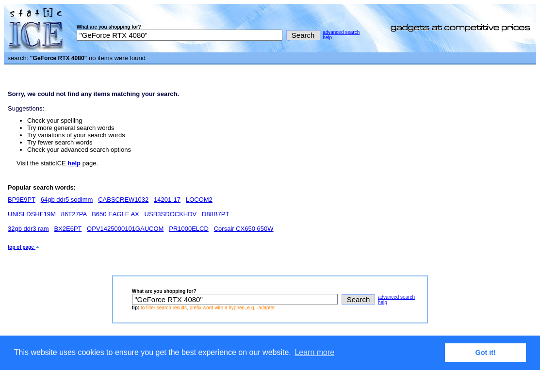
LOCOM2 (199, 199)
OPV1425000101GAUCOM (125, 228)
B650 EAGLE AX (115, 214)
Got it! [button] (485, 352)
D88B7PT (215, 214)
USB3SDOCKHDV (171, 214)
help (327, 37)
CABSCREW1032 (123, 199)
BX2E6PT (68, 228)
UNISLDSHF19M (32, 214)
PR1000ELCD (189, 228)
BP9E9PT (21, 199)
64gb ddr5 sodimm (67, 199)
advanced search (341, 32)
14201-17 (167, 199)
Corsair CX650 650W (244, 228)
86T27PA (74, 214)
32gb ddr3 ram (28, 228)
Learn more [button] (314, 352)
